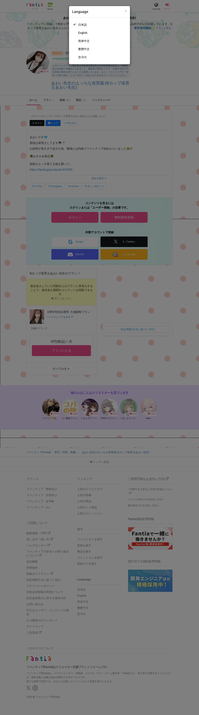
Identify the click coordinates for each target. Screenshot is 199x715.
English (82, 32)
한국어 (82, 57)
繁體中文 (84, 49)
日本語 (82, 24)
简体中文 (84, 41)
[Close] (126, 11)
